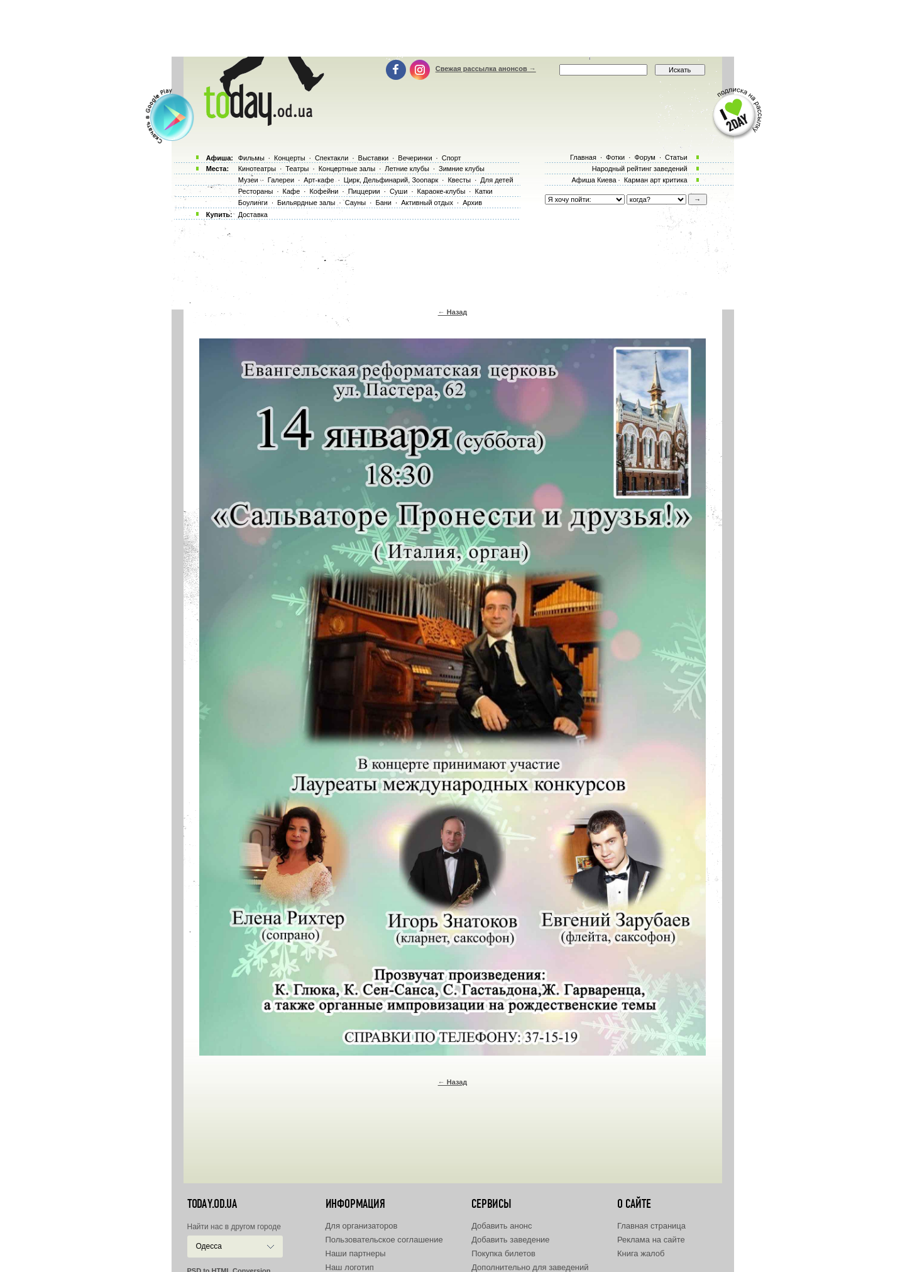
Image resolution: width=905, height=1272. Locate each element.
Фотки (615, 157)
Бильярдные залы (306, 202)
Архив (472, 202)
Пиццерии (364, 191)
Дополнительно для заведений (529, 1267)
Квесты (459, 180)
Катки (483, 191)
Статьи (676, 157)
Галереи (281, 180)
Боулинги (253, 202)
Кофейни (323, 191)
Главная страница (651, 1225)
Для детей (496, 180)
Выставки (373, 158)
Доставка (253, 214)
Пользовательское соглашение (384, 1239)
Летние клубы (407, 168)
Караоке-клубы (441, 191)
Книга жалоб (641, 1253)
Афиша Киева (593, 180)
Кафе (291, 191)
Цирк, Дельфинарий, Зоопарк (391, 180)
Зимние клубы (462, 168)
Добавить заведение (510, 1239)
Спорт (451, 158)
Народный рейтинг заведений (640, 168)
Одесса (209, 1246)
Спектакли (332, 158)
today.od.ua (212, 1204)
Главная (583, 157)
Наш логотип (350, 1267)
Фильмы (251, 158)
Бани (383, 202)
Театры (297, 168)
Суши (398, 191)
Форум (644, 157)
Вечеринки (415, 158)
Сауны (355, 202)
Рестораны (255, 191)
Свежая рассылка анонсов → (486, 68)
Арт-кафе (319, 180)
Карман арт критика (656, 180)
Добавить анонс (501, 1225)
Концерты (289, 158)
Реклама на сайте (651, 1239)
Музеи (248, 180)
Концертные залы (347, 168)
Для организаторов (362, 1225)
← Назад (453, 312)
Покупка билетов (503, 1253)
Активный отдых (427, 202)
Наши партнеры (356, 1253)
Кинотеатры (257, 168)
